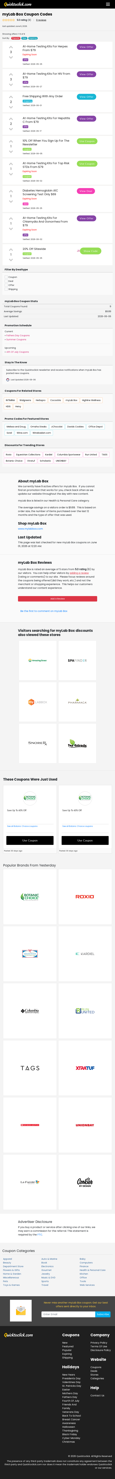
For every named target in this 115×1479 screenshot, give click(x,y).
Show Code (91, 250)
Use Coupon (87, 141)
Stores (94, 1374)
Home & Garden (12, 1273)
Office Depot (95, 426)
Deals (93, 1371)
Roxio (8, 454)
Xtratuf (31, 460)
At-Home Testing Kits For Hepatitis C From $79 (46, 120)
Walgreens (25, 400)
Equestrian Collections (28, 454)
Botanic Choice (14, 460)
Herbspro (40, 400)
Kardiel (48, 454)
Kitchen (84, 1273)
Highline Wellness (91, 400)
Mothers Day (70, 1393)
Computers (86, 1262)
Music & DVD (48, 1277)
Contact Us (97, 1395)
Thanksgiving (70, 1430)
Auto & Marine (49, 1258)
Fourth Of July (70, 1401)
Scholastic (45, 460)
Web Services (87, 1285)
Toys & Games (11, 1285)
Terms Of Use (98, 1346)
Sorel (9, 432)
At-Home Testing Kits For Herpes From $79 (45, 48)
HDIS (8, 406)
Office (83, 1277)
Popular (15, 38)
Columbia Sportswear (68, 454)
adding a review (79, 573)
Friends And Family (69, 1406)
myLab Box (71, 400)
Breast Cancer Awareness (71, 1421)
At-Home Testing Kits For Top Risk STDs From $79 (46, 165)
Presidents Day (71, 1378)
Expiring (33, 38)
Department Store (13, 1266)
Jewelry (45, 1273)
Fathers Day (69, 1397)
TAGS (104, 454)
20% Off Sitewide (34, 249)
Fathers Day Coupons (18, 335)
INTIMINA (10, 400)
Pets (5, 1281)
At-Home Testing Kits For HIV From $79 (46, 75)
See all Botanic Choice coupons (22, 826)
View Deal (86, 190)
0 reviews (41, 20)
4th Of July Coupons (17, 351)
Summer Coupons (16, 339)
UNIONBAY (61, 460)
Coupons (95, 1367)
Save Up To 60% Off (16, 810)
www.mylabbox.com (30, 529)
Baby (83, 1258)
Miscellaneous (11, 1277)
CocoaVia (55, 400)
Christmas (68, 1442)
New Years (68, 1374)
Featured (67, 1346)
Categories (97, 1378)
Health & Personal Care (93, 1270)
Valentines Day (71, 1382)
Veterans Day (70, 1412)
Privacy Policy (98, 1343)
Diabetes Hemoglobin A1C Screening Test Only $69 (40, 192)
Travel (44, 1285)
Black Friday (69, 1434)
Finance (84, 1266)
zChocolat (57, 426)
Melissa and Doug (16, 426)
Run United (91, 454)
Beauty (7, 1262)
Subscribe (103, 1314)
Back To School (71, 1415)
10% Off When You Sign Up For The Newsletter (46, 142)
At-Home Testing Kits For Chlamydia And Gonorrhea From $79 (45, 221)
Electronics (47, 1266)
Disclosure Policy (100, 1350)
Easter (66, 1389)
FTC (39, 1234)
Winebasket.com (42, 432)
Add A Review (57, 598)
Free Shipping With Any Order (43, 96)
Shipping (67, 1357)
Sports (45, 1281)
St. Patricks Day (71, 1386)
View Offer (86, 46)
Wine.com (22, 432)
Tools (83, 1281)
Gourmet (46, 1270)
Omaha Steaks (38, 426)
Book (44, 1262)
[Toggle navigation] (108, 4)
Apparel (7, 1258)
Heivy (18, 406)
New (24, 38)
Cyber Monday (71, 1438)
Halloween (68, 1427)
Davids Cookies (75, 426)
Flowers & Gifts (11, 1270)
